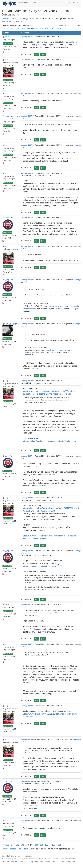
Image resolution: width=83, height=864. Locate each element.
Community (23, 3)
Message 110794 (27, 456)
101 (17, 28)
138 (53, 28)
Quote (43, 54)
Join (68, 3)
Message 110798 (27, 644)
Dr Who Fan (7, 218)
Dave (6, 37)
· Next (58, 28)
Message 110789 (27, 324)
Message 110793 (27, 381)
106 (41, 28)
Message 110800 (27, 739)
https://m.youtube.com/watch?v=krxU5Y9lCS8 (42, 566)
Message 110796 (27, 551)
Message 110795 (27, 498)
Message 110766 (27, 93)
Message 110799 (27, 706)
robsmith (6, 93)
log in (29, 25)
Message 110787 (27, 246)
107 (46, 28)
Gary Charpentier (11, 324)
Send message (7, 43)
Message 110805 (27, 781)
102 (22, 28)
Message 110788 (27, 280)
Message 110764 (27, 37)
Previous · (6, 28)
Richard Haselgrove (11, 116)
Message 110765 (27, 59)
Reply (36, 54)
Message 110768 (27, 145)
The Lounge (23, 18)
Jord (6, 60)
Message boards (9, 18)
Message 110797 (27, 604)
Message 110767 (27, 116)
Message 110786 (27, 218)
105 (36, 28)
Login (75, 3)
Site (35, 3)
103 (27, 28)
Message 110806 (27, 820)
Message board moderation (12, 21)
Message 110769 (27, 173)
